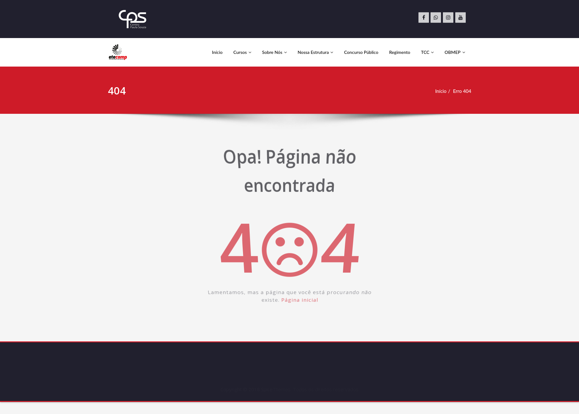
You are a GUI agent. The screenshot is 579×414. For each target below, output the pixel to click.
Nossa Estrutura (315, 52)
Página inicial (300, 308)
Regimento (399, 52)
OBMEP (454, 52)
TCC (427, 52)
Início (217, 52)
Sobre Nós (274, 52)
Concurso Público (361, 52)
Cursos (242, 52)
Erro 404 (463, 91)
